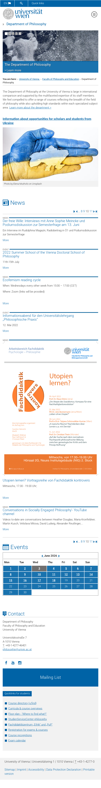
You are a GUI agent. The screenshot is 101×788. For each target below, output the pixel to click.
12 (66, 574)
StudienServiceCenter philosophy (27, 719)
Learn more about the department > (30, 107)
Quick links (38, 3)
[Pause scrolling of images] (20, 33)
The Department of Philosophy (28, 65)
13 (78, 574)
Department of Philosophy (26, 24)
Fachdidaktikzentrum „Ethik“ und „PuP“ (30, 724)
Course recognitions (20, 735)
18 (53, 580)
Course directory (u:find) (22, 703)
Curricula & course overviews (25, 708)
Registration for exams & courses (28, 729)
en (7, 3)
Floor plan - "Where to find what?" (27, 714)
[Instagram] (19, 662)
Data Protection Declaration (63, 769)
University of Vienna (29, 79)
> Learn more (13, 70)
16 (25, 580)
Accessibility (36, 769)
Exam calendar (17, 740)
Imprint (21, 769)
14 (91, 574)
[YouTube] (13, 662)
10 (39, 574)
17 (39, 580)
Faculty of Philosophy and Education (60, 79)
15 (10, 580)
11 (91, 211)
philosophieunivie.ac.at (17, 649)
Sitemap (10, 769)
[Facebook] (6, 662)
